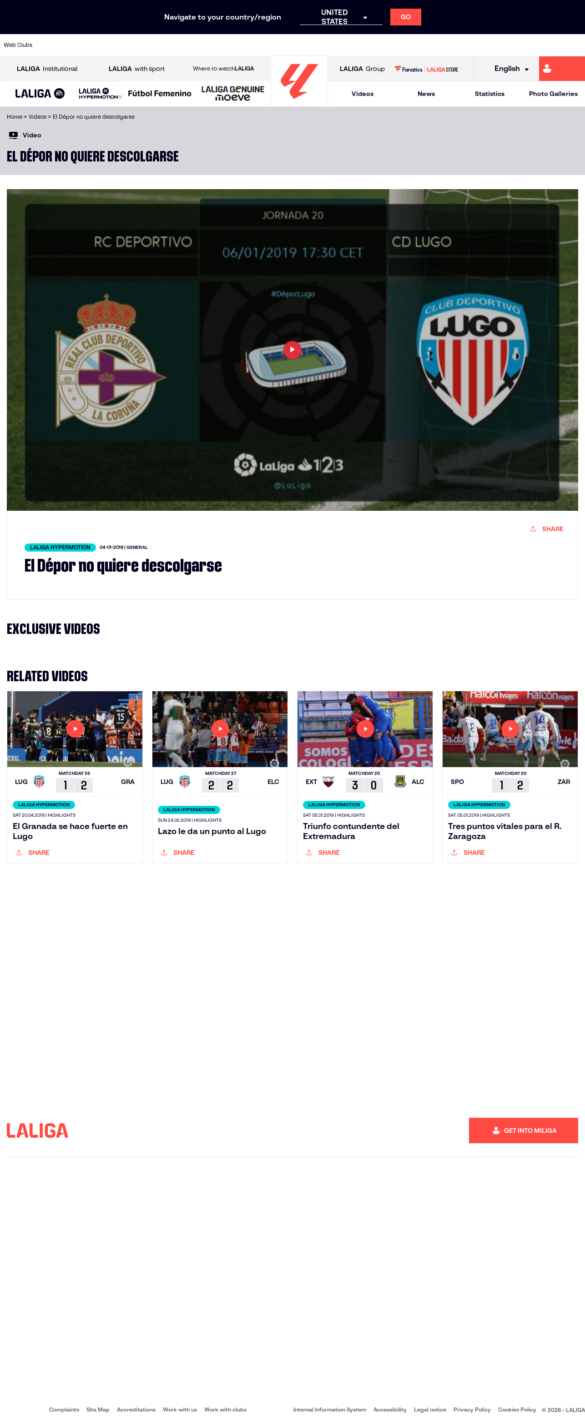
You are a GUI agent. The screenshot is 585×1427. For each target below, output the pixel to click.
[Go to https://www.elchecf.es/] (163, 45)
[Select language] (508, 69)
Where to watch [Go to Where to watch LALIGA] (223, 68)
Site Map (98, 1409)
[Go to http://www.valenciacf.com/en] (547, 45)
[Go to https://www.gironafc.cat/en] (245, 45)
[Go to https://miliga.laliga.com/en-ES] (562, 68)
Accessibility (390, 1409)
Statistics (489, 93)
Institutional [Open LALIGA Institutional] (47, 69)
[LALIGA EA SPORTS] (40, 94)
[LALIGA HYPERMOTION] (100, 94)
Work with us (180, 1409)
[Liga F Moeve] (160, 94)
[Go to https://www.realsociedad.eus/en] (492, 45)
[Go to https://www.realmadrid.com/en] (437, 45)
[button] (40, 93)
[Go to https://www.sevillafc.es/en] (519, 45)
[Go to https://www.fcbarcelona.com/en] (190, 45)
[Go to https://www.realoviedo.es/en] (465, 45)
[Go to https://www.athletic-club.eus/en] (53, 45)
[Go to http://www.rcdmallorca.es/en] (382, 45)
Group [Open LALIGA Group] (362, 69)
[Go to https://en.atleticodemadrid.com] (80, 45)
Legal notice (430, 1409)
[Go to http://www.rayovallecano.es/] (300, 45)
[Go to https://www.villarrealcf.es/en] (574, 45)
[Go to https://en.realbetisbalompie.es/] (410, 45)
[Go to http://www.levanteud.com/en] (272, 45)
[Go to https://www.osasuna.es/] (108, 45)
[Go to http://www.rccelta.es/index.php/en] (327, 45)
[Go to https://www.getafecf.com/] (217, 45)
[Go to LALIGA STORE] (426, 68)
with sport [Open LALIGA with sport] (137, 69)
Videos (362, 93)
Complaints (64, 1409)
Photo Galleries (553, 93)
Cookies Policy (517, 1409)
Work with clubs (225, 1409)
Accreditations (136, 1409)
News (426, 93)
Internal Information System (329, 1409)
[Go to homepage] (299, 102)
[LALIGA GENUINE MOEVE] (233, 94)
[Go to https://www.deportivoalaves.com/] (135, 45)
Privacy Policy (472, 1409)
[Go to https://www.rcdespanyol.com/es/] (355, 45)
